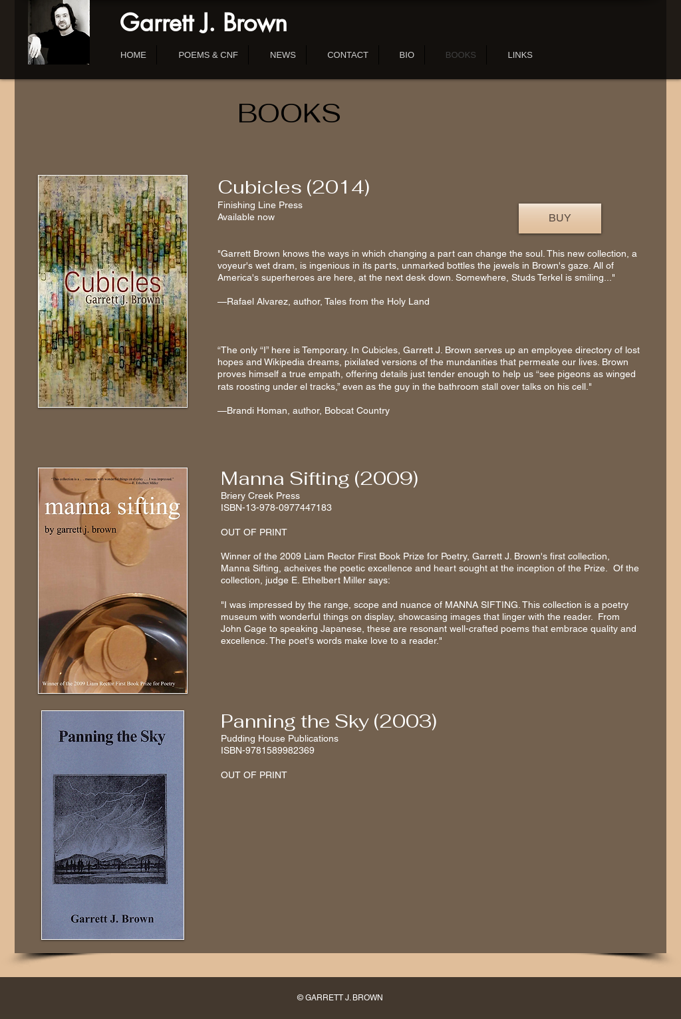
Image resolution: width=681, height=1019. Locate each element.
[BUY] (560, 218)
